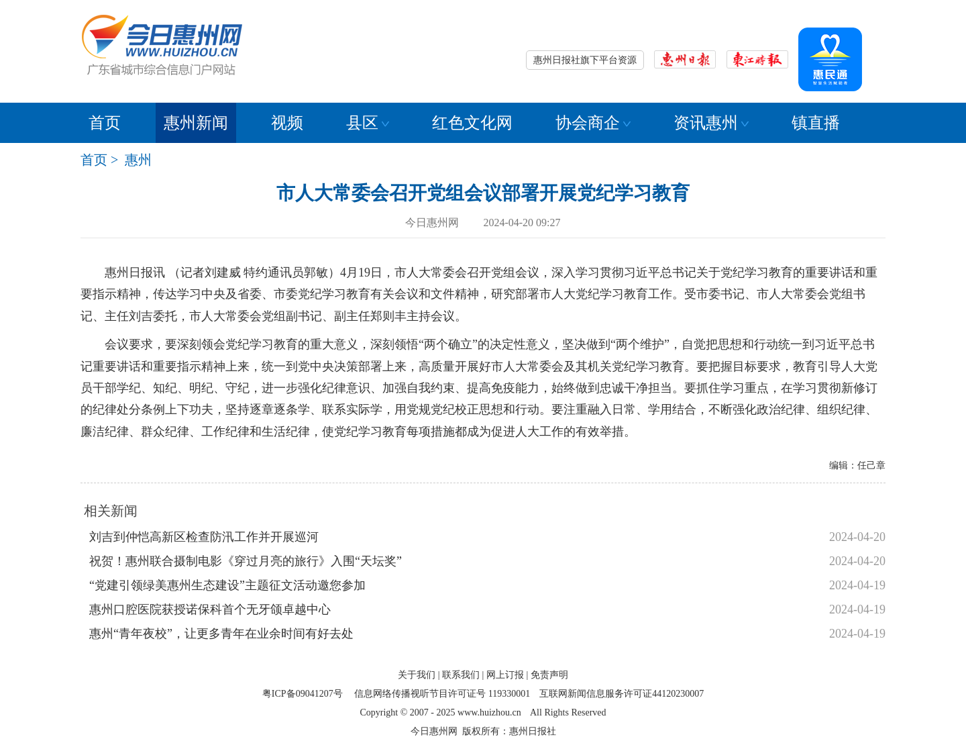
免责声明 (549, 675)
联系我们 (461, 675)
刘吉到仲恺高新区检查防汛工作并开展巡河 (204, 537)
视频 (287, 123)
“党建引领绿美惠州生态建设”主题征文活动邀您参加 (227, 585)
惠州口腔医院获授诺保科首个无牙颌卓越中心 (210, 609)
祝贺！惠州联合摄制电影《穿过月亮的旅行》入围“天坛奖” (245, 561)
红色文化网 (472, 123)
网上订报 (505, 675)
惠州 (138, 159)
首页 (105, 123)
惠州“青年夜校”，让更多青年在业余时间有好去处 (221, 633)
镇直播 (816, 123)
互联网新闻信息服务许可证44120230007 (621, 694)
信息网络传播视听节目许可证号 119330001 (442, 694)
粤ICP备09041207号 (302, 694)
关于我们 (416, 675)
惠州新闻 (196, 123)
